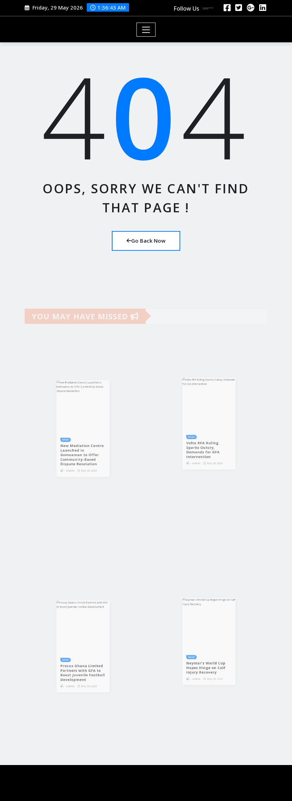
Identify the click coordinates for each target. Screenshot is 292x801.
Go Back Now (146, 240)
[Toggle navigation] (146, 30)
